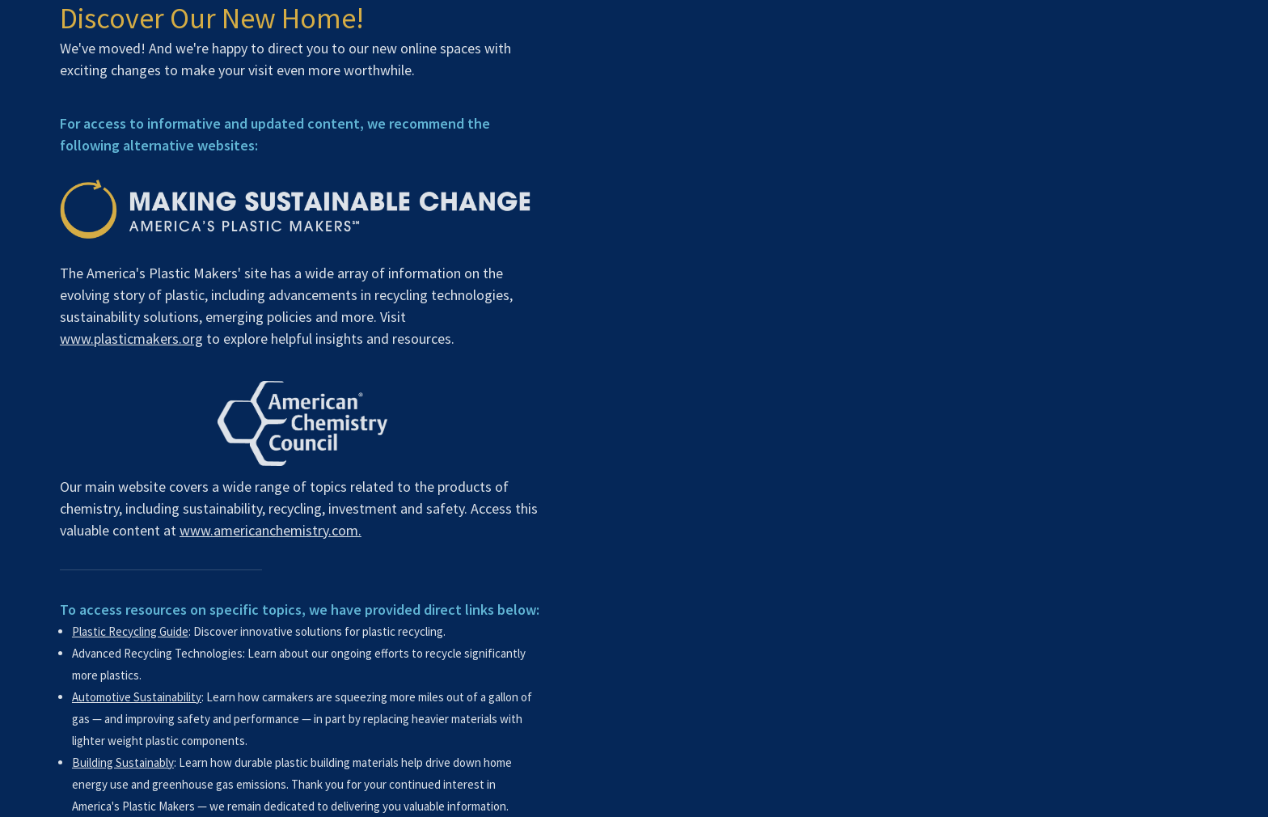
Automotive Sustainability (133, 697)
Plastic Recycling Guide (127, 631)
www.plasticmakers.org (128, 338)
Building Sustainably (120, 762)
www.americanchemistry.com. (267, 530)
